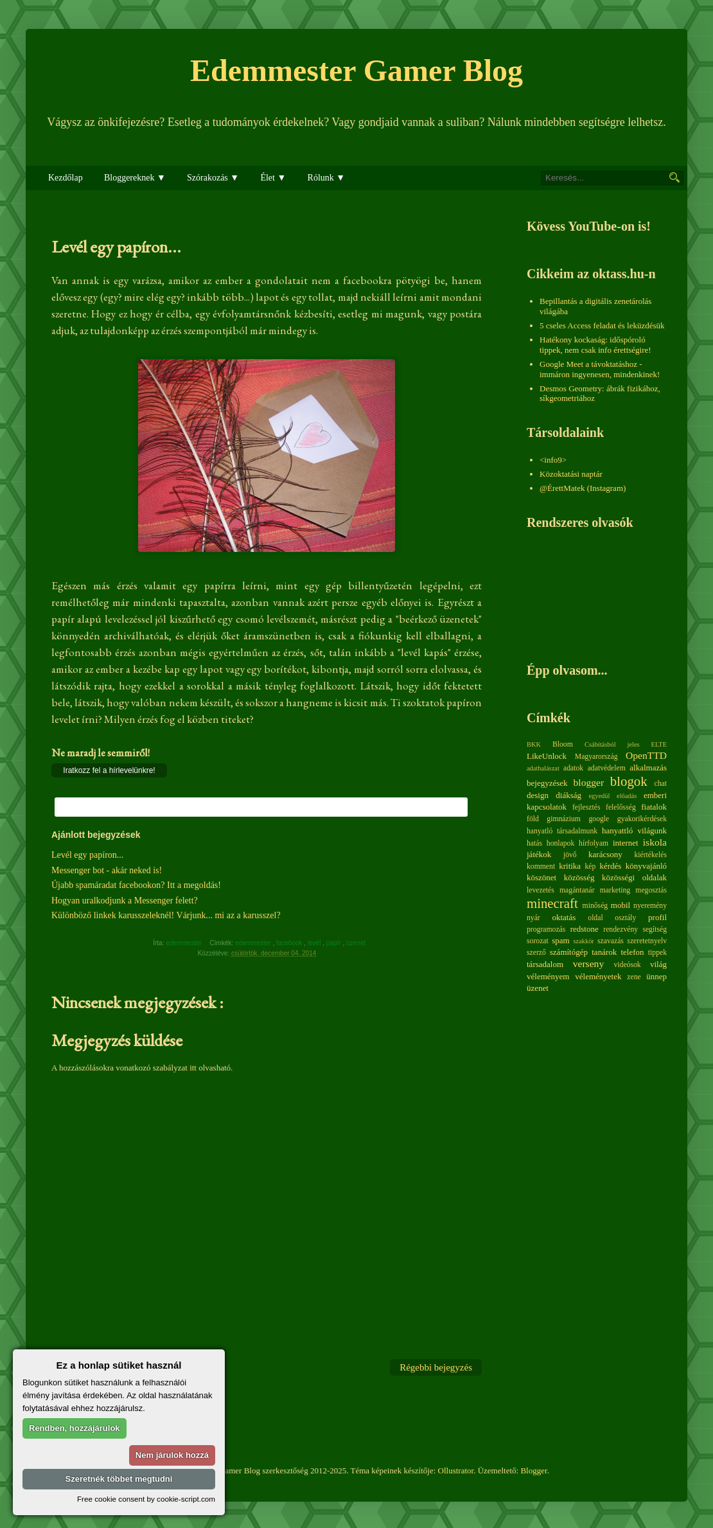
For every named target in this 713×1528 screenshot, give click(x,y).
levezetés (540, 890)
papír (334, 942)
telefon (632, 952)
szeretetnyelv (647, 941)
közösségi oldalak (634, 877)
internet (625, 843)
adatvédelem (607, 768)
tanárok (604, 952)
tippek (657, 952)
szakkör (584, 941)
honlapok (561, 843)
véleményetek (598, 976)
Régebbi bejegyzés (436, 1367)
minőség (595, 906)
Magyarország (596, 756)
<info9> (553, 460)
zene (633, 977)
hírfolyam (593, 843)
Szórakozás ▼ (213, 177)
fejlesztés (586, 807)
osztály (625, 918)
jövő (570, 855)
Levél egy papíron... (87, 855)
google (598, 819)
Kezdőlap (65, 177)
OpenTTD (646, 755)
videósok (626, 965)
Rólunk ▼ (327, 177)
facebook (290, 942)
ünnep (656, 976)
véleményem (548, 976)
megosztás (651, 890)
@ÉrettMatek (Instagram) (583, 488)
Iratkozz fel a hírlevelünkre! (109, 770)
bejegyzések (547, 783)
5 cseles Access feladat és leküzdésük (602, 325)
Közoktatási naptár (571, 474)
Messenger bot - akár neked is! (106, 870)
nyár (533, 918)
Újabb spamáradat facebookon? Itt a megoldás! (136, 885)
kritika (570, 866)
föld (533, 819)
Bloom (562, 744)
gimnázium (564, 819)
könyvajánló (646, 866)
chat (661, 783)
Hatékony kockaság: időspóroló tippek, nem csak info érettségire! (595, 345)
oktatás (564, 917)
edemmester (253, 942)
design (538, 795)
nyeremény (650, 906)
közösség (579, 877)
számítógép (569, 952)
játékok (539, 854)
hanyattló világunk (634, 830)
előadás (627, 795)
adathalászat (543, 768)
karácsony (605, 854)
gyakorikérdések (642, 819)
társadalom (545, 964)
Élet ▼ (273, 177)
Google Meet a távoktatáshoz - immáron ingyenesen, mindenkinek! (600, 369)
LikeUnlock (547, 756)
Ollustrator (456, 1470)
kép (590, 866)
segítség (654, 929)
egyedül (599, 795)
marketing (615, 890)
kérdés (610, 866)
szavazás (610, 941)
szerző (536, 952)
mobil (620, 905)
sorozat (538, 941)
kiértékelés (650, 855)
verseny (588, 963)
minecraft (552, 903)
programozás (546, 929)
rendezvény (620, 929)
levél (315, 942)
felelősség (621, 807)
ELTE (659, 744)
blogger (589, 782)
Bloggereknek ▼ (135, 177)
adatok (573, 768)
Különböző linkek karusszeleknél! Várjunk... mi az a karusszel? (166, 915)
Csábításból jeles (612, 744)
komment (541, 866)
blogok (628, 781)
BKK (534, 744)
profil (657, 917)
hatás (534, 843)
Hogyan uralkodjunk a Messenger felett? (124, 900)
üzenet (356, 942)
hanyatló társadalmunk (562, 831)
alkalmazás (648, 767)
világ (658, 964)
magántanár (577, 890)
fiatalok (654, 807)
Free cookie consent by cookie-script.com (146, 1499)
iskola (655, 842)
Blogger (533, 1470)
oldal (595, 918)
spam (560, 940)
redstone (584, 929)
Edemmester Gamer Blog (356, 70)
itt (193, 1067)
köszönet (541, 877)
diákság (568, 795)
